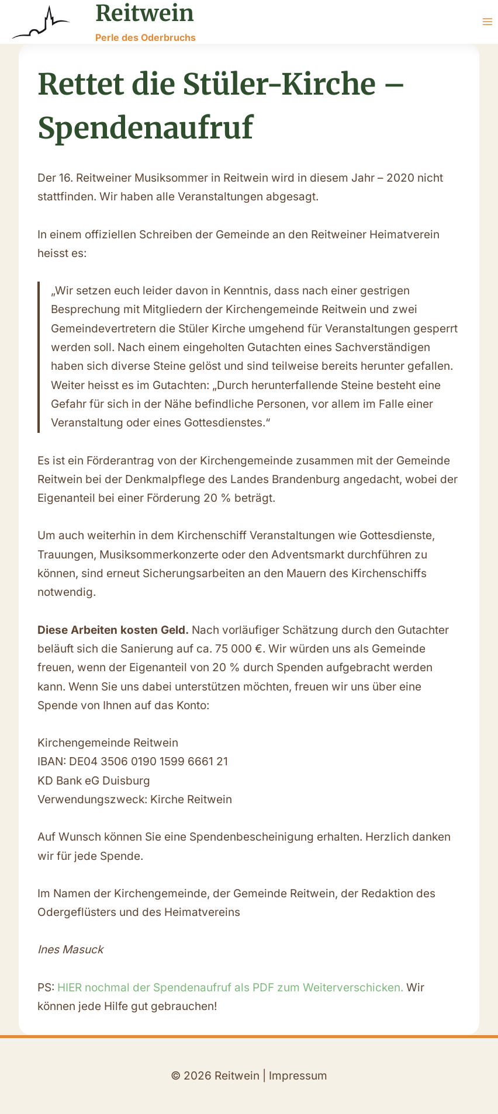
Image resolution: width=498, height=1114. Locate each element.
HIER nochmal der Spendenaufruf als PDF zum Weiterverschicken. (231, 987)
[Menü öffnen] (487, 22)
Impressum (298, 1075)
